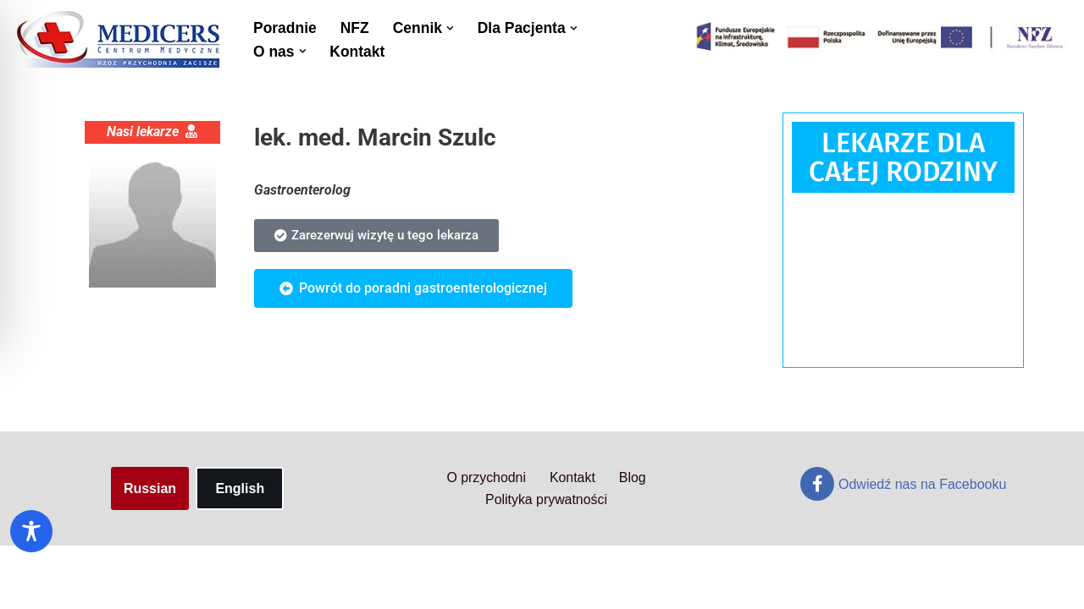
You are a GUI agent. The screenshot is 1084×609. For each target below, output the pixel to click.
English (239, 552)
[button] (451, 27)
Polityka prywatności (546, 564)
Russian (150, 552)
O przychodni (486, 541)
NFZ (354, 27)
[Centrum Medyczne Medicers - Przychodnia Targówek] (118, 39)
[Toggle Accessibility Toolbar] (31, 531)
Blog (632, 541)
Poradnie (285, 27)
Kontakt (358, 51)
